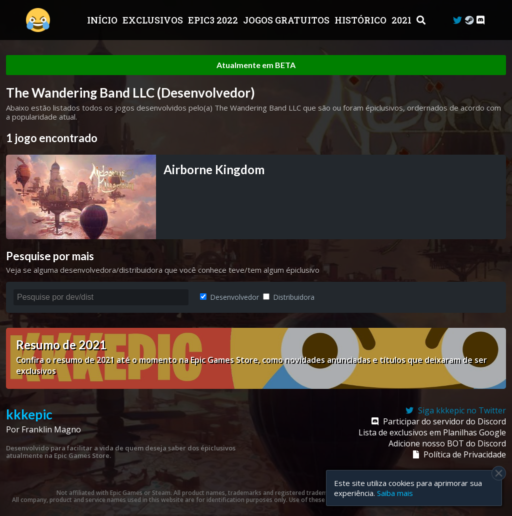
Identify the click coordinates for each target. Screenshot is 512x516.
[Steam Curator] (469, 20)
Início (103, 20)
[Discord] (480, 20)
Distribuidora (288, 297)
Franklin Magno (51, 429)
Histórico (361, 20)
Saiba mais (395, 493)
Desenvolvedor (229, 297)
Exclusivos (153, 20)
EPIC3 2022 (214, 20)
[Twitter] (457, 20)
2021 (403, 20)
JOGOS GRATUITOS (287, 20)
